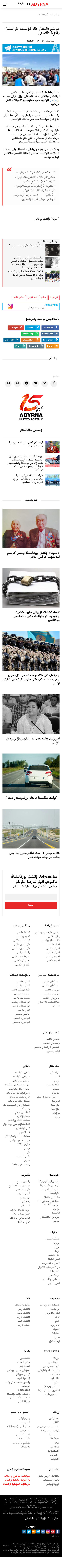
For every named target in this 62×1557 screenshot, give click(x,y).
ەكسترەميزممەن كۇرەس (48, 1427)
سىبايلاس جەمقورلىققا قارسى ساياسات (49, 1203)
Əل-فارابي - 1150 (20, 1218)
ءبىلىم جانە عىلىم (20, 1412)
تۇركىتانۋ (25, 1198)
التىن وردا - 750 (21, 1214)
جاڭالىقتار (42, 15)
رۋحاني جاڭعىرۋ (51, 1280)
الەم (58, 1077)
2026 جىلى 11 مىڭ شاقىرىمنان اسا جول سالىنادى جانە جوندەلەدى (34, 855)
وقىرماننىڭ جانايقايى (49, 1371)
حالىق (43, 297)
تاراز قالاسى (24, 1010)
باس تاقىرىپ (23, 1157)
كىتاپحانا (55, 1272)
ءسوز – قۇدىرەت (51, 1263)
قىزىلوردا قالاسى (21, 1018)
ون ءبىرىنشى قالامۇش (49, 1267)
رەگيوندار (55, 1455)
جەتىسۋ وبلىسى (22, 994)
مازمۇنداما (25, 1447)
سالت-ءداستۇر (22, 1305)
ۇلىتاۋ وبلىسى (23, 953)
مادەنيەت (55, 1299)
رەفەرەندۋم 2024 (21, 1165)
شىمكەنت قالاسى (21, 998)
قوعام (57, 1081)
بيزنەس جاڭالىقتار (50, 1217)
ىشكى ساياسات (22, 1073)
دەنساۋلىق (54, 1419)
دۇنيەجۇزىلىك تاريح (19, 1186)
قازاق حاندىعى (22, 1190)
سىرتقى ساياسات (21, 1077)
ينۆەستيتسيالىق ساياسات (17, 1085)
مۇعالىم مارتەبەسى (21, 1443)
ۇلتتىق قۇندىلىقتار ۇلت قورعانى (18, 1384)
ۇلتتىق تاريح (23, 1182)
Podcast (55, 1439)
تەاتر (57, 1317)
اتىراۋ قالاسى (53, 953)
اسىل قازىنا (54, 1259)
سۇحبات (56, 1093)
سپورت (56, 1089)
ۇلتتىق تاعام (24, 1313)
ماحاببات (55, 1375)
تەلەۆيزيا (55, 1325)
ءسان (57, 1383)
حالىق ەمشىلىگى (51, 1480)
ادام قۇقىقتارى (23, 1129)
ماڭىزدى (25, 1175)
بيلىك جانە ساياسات (19, 1101)
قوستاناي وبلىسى (51, 986)
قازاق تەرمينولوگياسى (49, 1431)
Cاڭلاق (56, 1423)
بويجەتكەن (54, 1363)
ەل (28, 1153)
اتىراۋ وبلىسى (53, 949)
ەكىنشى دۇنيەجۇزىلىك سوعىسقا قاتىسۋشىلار (18, 1396)
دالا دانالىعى (53, 1255)
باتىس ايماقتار (52, 926)
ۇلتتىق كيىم (24, 1321)
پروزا (57, 1247)
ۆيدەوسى (55, 101)
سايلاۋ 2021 (23, 1145)
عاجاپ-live (24, 1439)
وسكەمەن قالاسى (51, 1043)
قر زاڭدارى (24, 1133)
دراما (57, 1251)
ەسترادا (56, 1333)
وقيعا (57, 1118)
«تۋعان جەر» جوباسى (18, 1371)
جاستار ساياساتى (21, 1081)
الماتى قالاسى (23, 982)
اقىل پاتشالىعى (22, 1435)
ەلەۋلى (26, 1066)
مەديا (57, 1338)
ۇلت (28, 1299)
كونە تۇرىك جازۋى (20, 1210)
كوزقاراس (55, 1447)
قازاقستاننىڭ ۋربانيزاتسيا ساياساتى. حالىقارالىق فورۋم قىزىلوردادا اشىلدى (28, 479)
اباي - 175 (24, 1222)
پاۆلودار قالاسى (52, 990)
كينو (57, 1321)
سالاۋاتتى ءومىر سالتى (49, 1476)
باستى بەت (54, 15)
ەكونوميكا (54, 1175)
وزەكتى (56, 1412)
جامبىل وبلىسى (22, 1014)
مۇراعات (56, 1113)
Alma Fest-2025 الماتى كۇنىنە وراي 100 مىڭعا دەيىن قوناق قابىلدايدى (25, 276)
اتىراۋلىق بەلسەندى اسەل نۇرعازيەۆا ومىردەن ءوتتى (33, 741)
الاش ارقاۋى (54, 1284)
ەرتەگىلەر (55, 1276)
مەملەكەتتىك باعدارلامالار (17, 1137)
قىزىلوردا (54, 297)
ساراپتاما (55, 1105)
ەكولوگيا (55, 1459)
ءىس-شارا (54, 1435)
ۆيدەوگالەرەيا (23, 1379)
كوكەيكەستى (53, 1085)
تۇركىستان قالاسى (21, 1006)
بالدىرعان (25, 1358)
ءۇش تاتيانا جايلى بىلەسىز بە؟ (26, 246)
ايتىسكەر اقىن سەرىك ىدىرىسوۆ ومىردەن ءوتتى (26, 444)
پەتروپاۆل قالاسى (51, 998)
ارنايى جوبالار (23, 1375)
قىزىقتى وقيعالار (52, 1387)
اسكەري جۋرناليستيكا (49, 1391)
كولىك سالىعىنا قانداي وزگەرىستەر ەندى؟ (31, 798)
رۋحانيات (55, 1233)
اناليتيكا (55, 1213)
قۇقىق (27, 1149)
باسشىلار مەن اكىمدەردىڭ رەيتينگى (16, 1107)
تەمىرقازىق (24, 1367)
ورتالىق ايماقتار (21, 926)
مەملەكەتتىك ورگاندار (19, 1120)
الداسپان (25, 1206)
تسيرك (56, 1329)
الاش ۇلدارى (24, 1194)
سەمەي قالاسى (53, 1039)
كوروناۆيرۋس (53, 1484)
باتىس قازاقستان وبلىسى (47, 933)
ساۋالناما (55, 1109)
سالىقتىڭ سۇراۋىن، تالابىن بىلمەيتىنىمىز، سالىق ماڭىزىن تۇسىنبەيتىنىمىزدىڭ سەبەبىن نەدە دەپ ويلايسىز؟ (27, 263)
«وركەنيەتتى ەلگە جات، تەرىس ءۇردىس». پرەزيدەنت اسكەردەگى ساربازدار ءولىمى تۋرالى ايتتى (31, 680)
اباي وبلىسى (53, 1051)
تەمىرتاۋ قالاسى (22, 961)
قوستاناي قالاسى (51, 982)
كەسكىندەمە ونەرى (50, 1305)
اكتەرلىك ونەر (52, 1313)
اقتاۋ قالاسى (54, 945)
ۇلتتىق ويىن (24, 1309)
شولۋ (57, 1443)
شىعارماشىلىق (53, 1239)
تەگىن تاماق (18, 297)
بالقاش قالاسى (22, 965)
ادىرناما (56, 1101)
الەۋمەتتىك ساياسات (19, 1097)
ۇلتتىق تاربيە (23, 1317)
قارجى (56, 1221)
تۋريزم (56, 1209)
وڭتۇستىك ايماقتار (20, 975)
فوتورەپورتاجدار (51, 1395)
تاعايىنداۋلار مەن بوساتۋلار (16, 1124)
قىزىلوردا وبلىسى (21, 1022)
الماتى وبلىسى (23, 986)
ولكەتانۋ (26, 1202)
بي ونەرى (55, 1309)
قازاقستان (55, 1073)
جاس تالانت (24, 1363)
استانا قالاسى (23, 933)
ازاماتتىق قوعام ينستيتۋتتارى (22, 1114)
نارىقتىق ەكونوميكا (50, 1186)
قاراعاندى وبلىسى (21, 949)
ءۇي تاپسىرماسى (51, 1367)
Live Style (52, 1352)
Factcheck (24, 1390)
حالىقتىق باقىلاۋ (51, 1198)
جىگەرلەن (25, 1431)
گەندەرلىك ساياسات (19, 1089)
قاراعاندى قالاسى (21, 945)
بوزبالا (56, 1358)
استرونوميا (25, 1423)
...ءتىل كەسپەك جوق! (48, 1097)
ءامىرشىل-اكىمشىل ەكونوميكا (50, 1192)
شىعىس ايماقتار (51, 1033)
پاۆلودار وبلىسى (52, 994)
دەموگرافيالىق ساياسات (18, 1093)
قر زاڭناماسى (23, 1402)
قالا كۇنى (32, 297)
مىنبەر (27, 1161)
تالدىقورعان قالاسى (20, 990)
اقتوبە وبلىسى (53, 957)
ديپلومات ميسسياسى (20, 1141)
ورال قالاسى (54, 937)
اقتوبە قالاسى (53, 961)
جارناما (54, 1519)
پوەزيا (56, 1243)
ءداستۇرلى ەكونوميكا (49, 1182)
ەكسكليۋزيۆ (54, 1451)
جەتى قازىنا (24, 1325)
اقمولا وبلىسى (23, 937)
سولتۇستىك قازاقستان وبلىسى (49, 1004)
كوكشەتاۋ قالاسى (21, 941)
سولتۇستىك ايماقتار (49, 975)
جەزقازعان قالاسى (21, 957)
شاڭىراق (55, 1379)
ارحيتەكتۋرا (54, 1342)
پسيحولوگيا (24, 1419)
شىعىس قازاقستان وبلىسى (47, 1047)
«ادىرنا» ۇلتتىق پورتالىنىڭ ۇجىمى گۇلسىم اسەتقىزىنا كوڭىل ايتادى (33, 555)
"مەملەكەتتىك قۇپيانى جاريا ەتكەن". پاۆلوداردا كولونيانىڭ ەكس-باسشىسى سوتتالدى (37, 617)
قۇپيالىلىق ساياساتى (35, 1519)
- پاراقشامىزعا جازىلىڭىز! (36, 306)
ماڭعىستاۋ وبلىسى (51, 941)
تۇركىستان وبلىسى (20, 1002)
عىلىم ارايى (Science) (18, 1427)
